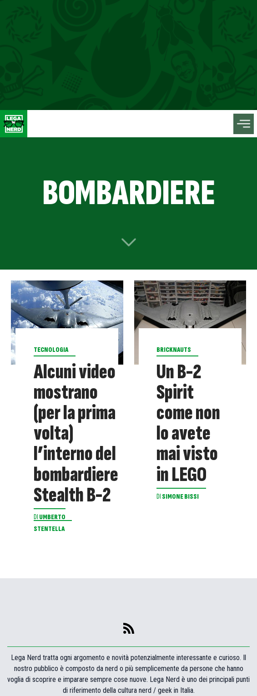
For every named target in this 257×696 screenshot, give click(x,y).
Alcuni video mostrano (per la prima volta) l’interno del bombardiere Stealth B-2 (76, 434)
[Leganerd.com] (13, 123)
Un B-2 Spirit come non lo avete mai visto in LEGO (188, 423)
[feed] (128, 628)
